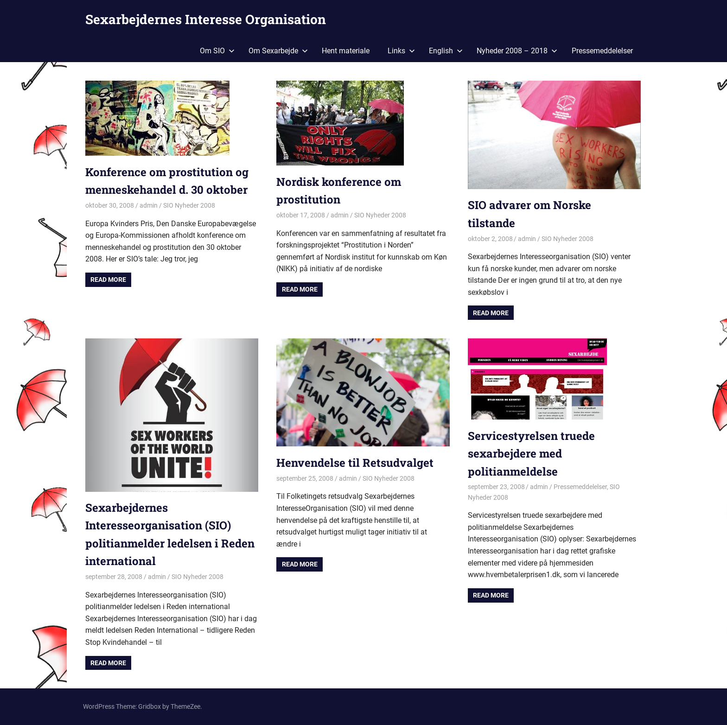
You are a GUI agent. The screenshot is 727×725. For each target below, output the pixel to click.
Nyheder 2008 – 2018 (517, 50)
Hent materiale (346, 50)
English (446, 50)
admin (149, 205)
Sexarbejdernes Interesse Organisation (205, 19)
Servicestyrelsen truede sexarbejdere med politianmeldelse (531, 453)
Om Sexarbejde (278, 50)
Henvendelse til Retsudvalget (355, 462)
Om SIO (217, 50)
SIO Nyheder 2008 (189, 205)
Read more (108, 279)
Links (401, 50)
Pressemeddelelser (602, 50)
